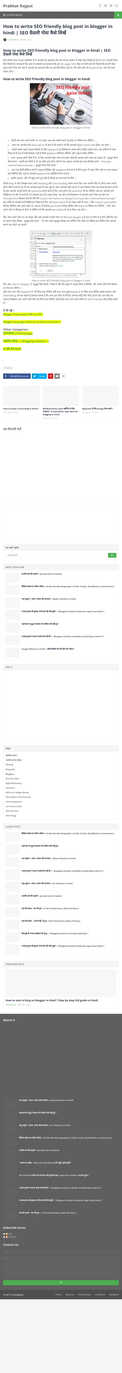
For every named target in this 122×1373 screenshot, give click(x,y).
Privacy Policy (84, 1294)
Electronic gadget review (17, 792)
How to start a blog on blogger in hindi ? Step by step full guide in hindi (52, 1000)
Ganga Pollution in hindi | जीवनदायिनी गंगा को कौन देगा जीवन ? (48, 648)
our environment (14, 806)
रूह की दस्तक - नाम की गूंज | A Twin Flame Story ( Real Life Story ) (50, 908)
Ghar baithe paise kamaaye (18, 797)
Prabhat (14, 39)
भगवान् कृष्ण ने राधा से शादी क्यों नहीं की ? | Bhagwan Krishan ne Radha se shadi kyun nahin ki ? (63, 636)
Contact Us (100, 1294)
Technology (11, 815)
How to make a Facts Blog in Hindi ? (21, 408)
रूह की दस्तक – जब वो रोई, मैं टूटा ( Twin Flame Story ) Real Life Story (51, 921)
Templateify (18, 1294)
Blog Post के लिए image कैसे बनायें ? (97, 408)
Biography (10, 769)
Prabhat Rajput (18, 5)
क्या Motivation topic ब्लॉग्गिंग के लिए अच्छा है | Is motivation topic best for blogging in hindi (60, 411)
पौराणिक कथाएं (11, 755)
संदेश (9, 1233)
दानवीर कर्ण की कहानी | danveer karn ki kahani (42, 573)
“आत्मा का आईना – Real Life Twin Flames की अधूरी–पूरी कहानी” (45, 1162)
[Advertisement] (21, 521)
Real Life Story (12, 810)
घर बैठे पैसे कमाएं (12, 349)
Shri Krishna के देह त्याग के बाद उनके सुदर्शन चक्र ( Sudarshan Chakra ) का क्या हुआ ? (54, 1175)
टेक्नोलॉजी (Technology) (17, 333)
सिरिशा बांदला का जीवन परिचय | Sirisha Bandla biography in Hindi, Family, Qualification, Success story (68, 586)
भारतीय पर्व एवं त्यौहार (14, 760)
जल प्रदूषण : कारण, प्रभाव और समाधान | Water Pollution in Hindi (49, 598)
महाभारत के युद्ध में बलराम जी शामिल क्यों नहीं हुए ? (40, 623)
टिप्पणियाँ (11, 1237)
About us (69, 1294)
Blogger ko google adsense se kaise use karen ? (32, 322)
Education (10, 787)
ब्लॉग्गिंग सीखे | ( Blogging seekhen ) (26, 341)
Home (58, 1294)
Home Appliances (14, 801)
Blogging (8, 367)
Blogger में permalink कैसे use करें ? (23, 314)
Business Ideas (12, 778)
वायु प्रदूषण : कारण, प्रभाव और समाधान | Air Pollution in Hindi (47, 883)
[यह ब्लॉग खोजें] (56, 555)
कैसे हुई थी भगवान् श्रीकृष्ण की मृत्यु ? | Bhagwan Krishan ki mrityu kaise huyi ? (55, 933)
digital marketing (13, 783)
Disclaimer (114, 1294)
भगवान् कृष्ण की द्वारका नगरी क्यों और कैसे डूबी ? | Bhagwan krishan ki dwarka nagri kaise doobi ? (63, 611)
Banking (9, 764)
